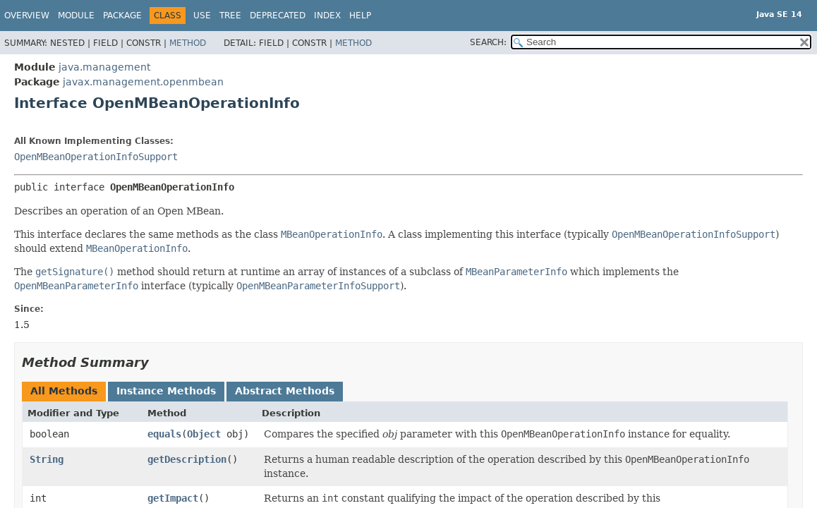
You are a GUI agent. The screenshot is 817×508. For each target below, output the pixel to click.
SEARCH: (488, 42)
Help (360, 15)
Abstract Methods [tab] (284, 391)
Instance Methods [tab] (166, 391)
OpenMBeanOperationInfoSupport (96, 156)
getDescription (186, 459)
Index (327, 15)
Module (76, 15)
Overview (26, 15)
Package (122, 15)
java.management (104, 67)
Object (204, 434)
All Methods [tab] (63, 391)
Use (202, 15)
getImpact (172, 498)
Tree (230, 15)
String (46, 459)
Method (187, 43)
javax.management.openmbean (143, 81)
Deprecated (277, 15)
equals (164, 434)
